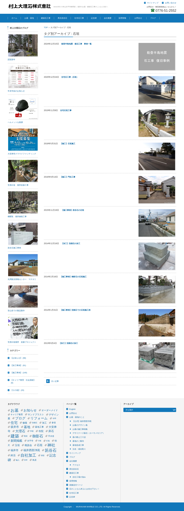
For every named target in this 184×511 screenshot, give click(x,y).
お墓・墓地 (29, 18)
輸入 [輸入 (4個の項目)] (17, 460)
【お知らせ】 (18, 358)
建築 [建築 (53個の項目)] (15, 436)
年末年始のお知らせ (16, 91)
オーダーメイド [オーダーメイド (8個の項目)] (50, 410)
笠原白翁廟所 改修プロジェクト (22, 342)
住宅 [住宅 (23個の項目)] (14, 423)
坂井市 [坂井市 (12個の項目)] (15, 426)
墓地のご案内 (78, 441)
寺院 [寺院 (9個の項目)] (41, 431)
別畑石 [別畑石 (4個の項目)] (34, 423)
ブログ (153, 18)
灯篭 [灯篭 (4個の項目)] (48, 441)
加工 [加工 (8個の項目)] (44, 422)
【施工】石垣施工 (67, 144)
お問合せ (139, 18)
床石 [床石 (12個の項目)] (51, 431)
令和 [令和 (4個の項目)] (54, 418)
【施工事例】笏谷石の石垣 (72, 210)
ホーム (14, 18)
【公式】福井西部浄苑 (82, 421)
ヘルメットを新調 (15, 122)
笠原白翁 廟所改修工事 (18, 185)
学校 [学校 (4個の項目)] (32, 431)
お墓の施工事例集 (80, 429)
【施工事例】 (19, 373)
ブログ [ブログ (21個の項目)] (20, 418)
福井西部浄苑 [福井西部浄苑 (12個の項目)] (31, 450)
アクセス (76, 465)
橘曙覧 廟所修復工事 (17, 216)
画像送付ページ (76, 485)
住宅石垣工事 (66, 110)
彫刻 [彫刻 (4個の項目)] (25, 436)
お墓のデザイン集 (80, 425)
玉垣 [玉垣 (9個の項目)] (17, 445)
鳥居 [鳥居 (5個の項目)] (34, 460)
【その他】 (17, 390)
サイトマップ (75, 453)
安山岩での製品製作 (16, 310)
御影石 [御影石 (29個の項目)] (37, 436)
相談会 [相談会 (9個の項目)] (28, 445)
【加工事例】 (18, 365)
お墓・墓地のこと (76, 417)
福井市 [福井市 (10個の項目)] (14, 450)
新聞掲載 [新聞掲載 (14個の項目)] (16, 440)
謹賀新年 (11, 59)
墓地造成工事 (78, 445)
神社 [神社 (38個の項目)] (51, 445)
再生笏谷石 (62, 18)
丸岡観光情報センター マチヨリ (22, 279)
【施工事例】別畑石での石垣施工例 (75, 310)
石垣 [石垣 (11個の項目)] (39, 445)
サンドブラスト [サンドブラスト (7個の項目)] (36, 414)
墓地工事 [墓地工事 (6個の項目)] (39, 427)
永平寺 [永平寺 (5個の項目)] (30, 441)
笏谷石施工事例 (14, 248)
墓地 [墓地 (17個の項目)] (27, 427)
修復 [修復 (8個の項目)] (25, 422)
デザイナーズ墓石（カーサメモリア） (89, 433)
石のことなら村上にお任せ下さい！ (84, 489)
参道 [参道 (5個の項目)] (54, 423)
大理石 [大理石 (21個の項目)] (20, 431)
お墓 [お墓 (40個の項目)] (15, 410)
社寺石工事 (79, 18)
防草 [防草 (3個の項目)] (25, 460)
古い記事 (55, 381)
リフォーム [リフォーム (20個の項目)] (39, 418)
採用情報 (122, 18)
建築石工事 (45, 18)
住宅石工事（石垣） (69, 77)
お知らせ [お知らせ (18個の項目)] (30, 410)
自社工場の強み (79, 477)
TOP (46, 27)
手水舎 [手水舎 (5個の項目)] (51, 436)
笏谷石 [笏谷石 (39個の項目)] (51, 450)
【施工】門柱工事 (67, 177)
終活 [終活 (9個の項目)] (13, 455)
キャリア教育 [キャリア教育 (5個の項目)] (17, 414)
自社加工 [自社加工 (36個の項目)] (28, 455)
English (72, 409)
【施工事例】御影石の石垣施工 (73, 277)
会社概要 (107, 18)
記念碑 (94, 18)
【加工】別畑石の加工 (70, 243)
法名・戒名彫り (79, 449)
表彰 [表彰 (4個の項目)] (42, 455)
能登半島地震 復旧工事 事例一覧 (76, 44)
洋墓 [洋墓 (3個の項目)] (39, 441)
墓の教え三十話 (79, 437)
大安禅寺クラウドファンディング (22, 154)
